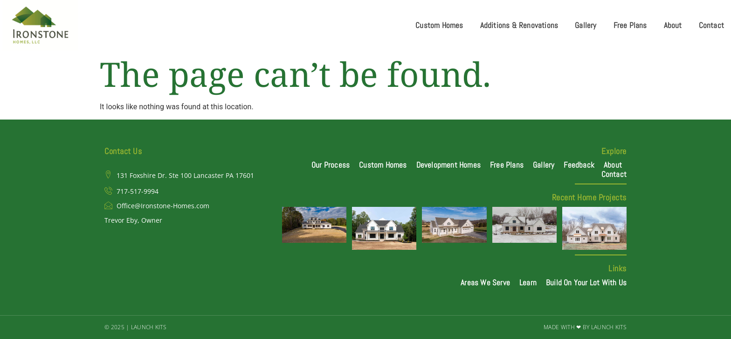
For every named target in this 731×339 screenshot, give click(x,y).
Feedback (579, 165)
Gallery (585, 25)
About (673, 25)
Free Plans (630, 25)
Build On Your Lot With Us (586, 282)
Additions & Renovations (519, 25)
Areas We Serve (485, 282)
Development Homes (448, 165)
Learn (528, 282)
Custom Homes (439, 25)
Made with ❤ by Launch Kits (585, 327)
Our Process (330, 165)
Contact (711, 25)
